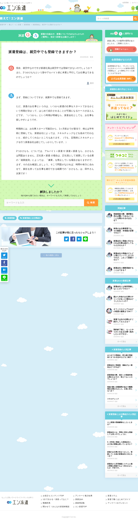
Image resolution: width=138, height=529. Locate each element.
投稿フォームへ (121, 49)
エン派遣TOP (81, 507)
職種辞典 (46, 503)
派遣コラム (112, 496)
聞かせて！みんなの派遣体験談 (56, 507)
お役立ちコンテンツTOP (53, 496)
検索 (92, 202)
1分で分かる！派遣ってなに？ (56, 499)
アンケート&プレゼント (118, 503)
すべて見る (121, 342)
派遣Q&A (79, 499)
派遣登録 (11, 218)
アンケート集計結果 (83, 496)
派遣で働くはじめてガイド (119, 499)
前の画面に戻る (52, 255)
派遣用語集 (80, 503)
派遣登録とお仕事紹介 (32, 218)
